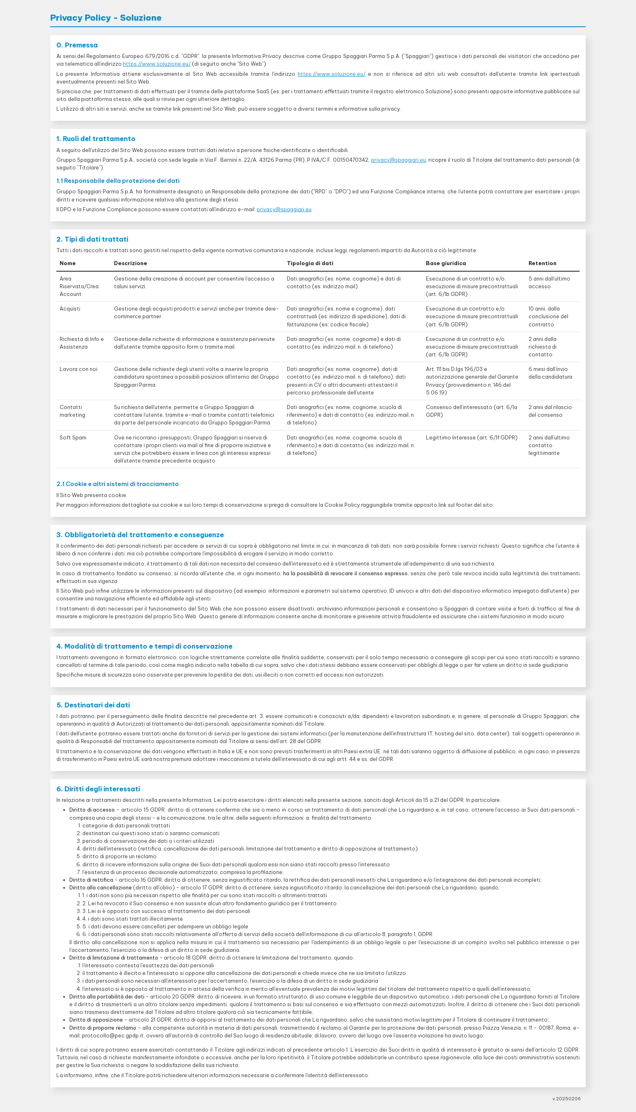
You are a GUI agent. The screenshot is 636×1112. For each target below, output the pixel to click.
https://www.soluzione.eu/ (157, 63)
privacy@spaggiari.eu (398, 159)
